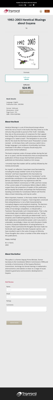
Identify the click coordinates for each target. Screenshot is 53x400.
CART (31, 5)
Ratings (8, 301)
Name (8, 287)
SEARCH (22, 5)
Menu (47, 11)
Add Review (9, 282)
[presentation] (19, 316)
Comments (9, 305)
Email (8, 294)
